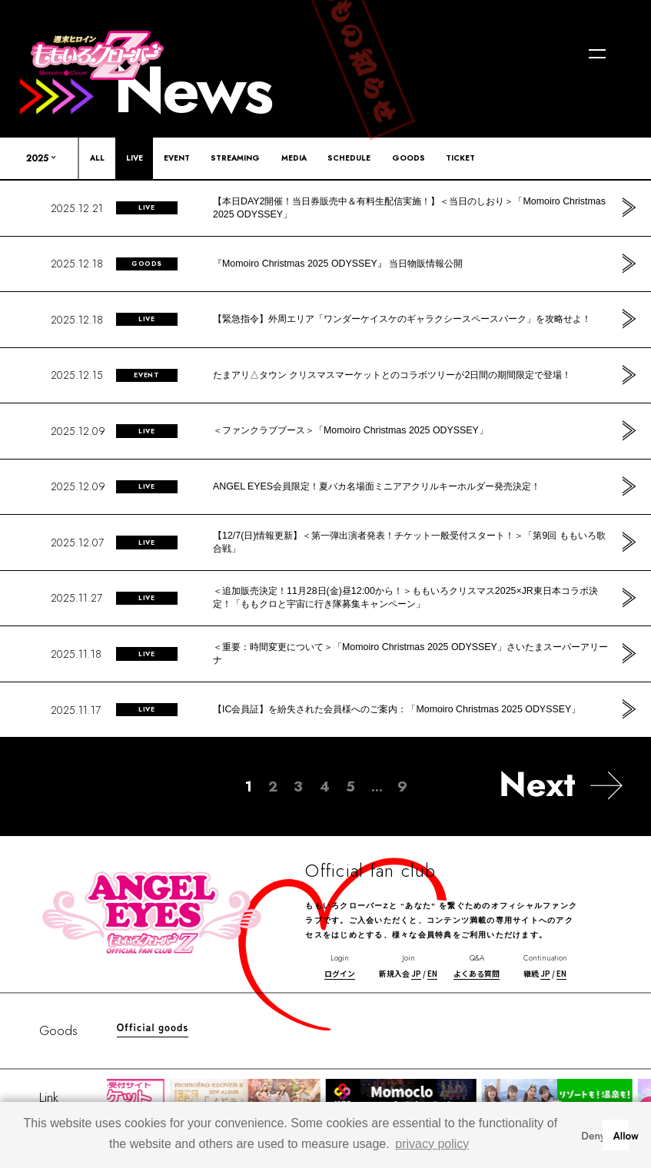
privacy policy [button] (432, 1143)
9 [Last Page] (402, 786)
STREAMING (235, 158)
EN (432, 973)
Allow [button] (621, 1135)
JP (416, 973)
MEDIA (294, 158)
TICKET (460, 158)
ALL (97, 158)
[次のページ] (561, 785)
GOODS (408, 158)
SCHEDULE (348, 158)
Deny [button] (588, 1135)
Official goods (152, 1027)
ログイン (339, 973)
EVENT (177, 158)
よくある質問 (476, 973)
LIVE (134, 158)
